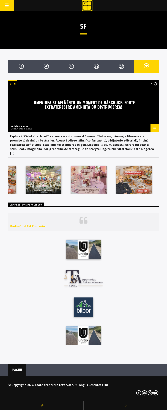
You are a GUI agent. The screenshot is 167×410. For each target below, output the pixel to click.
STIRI (13, 83)
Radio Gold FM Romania (27, 226)
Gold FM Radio (19, 126)
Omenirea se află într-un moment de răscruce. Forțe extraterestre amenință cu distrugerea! (84, 104)
